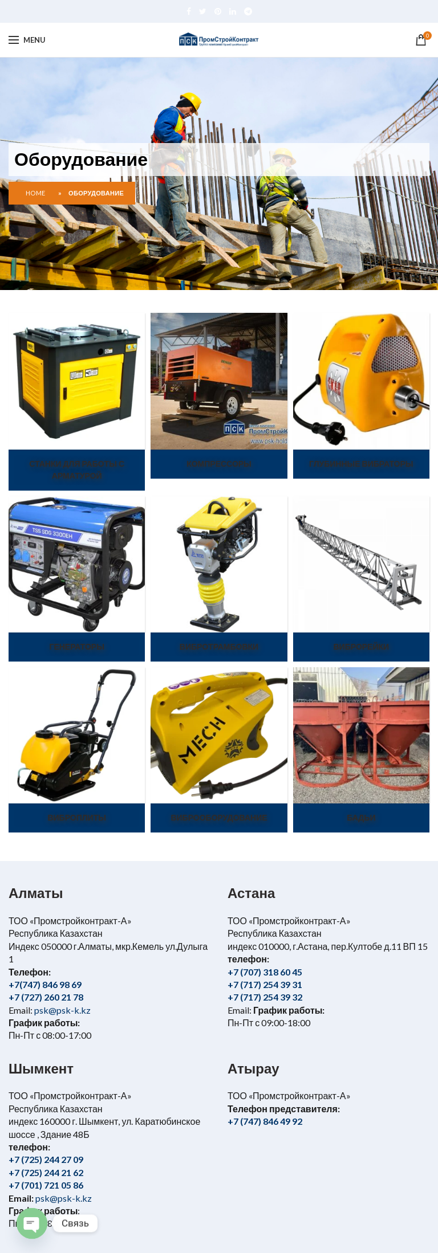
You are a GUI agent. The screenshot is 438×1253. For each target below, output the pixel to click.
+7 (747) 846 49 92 (265, 1121)
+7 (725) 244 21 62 (46, 1172)
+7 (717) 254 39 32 (265, 996)
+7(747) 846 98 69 (45, 984)
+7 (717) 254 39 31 (265, 984)
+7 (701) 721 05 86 (46, 1184)
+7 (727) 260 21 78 (46, 996)
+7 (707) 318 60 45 (265, 971)
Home (35, 193)
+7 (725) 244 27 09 (46, 1159)
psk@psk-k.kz (62, 1010)
